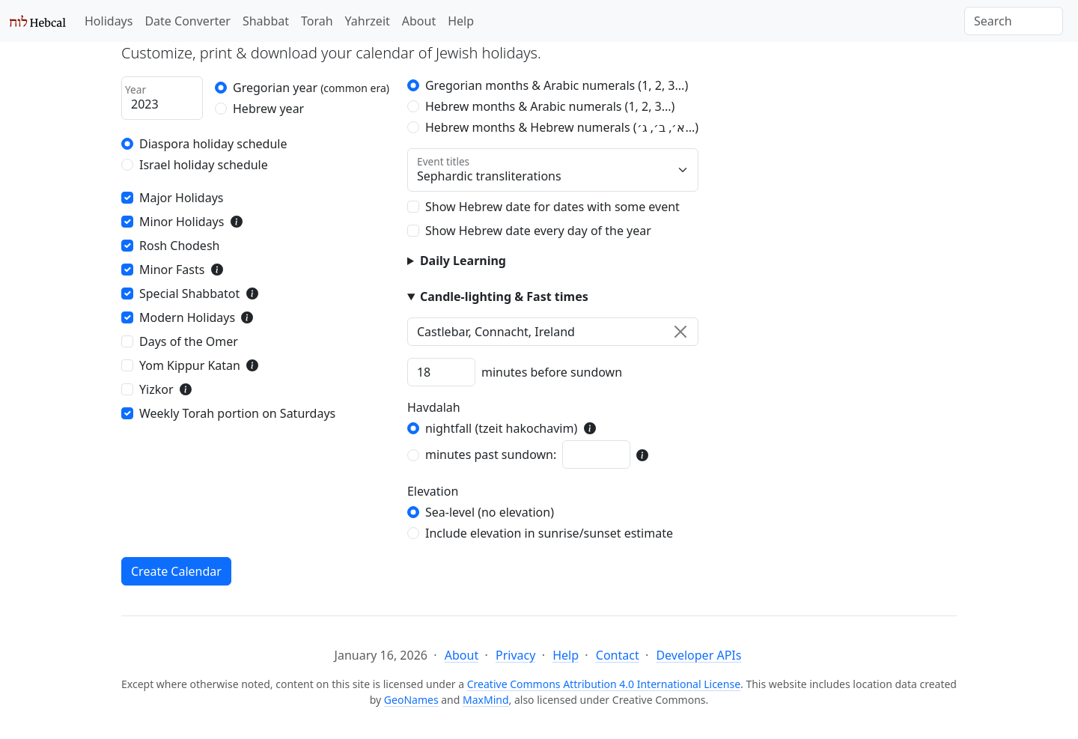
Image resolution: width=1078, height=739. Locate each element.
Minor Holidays (181, 221)
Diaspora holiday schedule (213, 144)
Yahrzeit (367, 21)
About (419, 21)
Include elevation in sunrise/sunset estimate (549, 533)
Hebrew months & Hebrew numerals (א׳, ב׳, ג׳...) (561, 127)
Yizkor (156, 389)
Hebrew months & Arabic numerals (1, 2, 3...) (549, 106)
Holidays (109, 21)
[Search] (1013, 21)
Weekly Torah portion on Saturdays (237, 413)
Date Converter (187, 21)
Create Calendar (176, 571)
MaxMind (486, 700)
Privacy (515, 655)
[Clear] (680, 332)
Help (461, 21)
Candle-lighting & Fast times (504, 296)
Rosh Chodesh (179, 245)
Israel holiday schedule (203, 164)
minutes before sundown (551, 372)
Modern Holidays (187, 317)
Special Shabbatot (189, 293)
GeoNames (411, 700)
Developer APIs (698, 655)
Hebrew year (268, 108)
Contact (617, 655)
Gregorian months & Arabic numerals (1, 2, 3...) (556, 85)
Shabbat (266, 21)
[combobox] (552, 331)
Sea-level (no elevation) (489, 512)
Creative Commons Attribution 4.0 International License (603, 684)
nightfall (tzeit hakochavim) (501, 428)
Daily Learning (463, 260)
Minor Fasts (171, 269)
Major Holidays (181, 197)
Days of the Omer (188, 341)
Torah (317, 21)
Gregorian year (311, 87)
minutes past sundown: (490, 454)
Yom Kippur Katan (189, 365)
